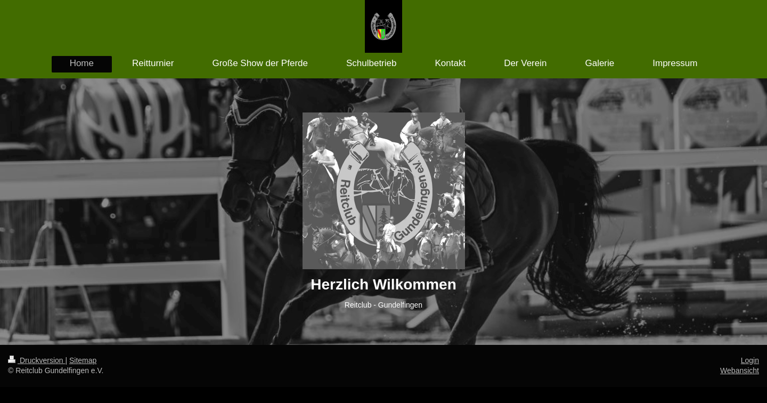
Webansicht (739, 370)
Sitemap (82, 360)
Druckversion (36, 360)
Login (750, 360)
